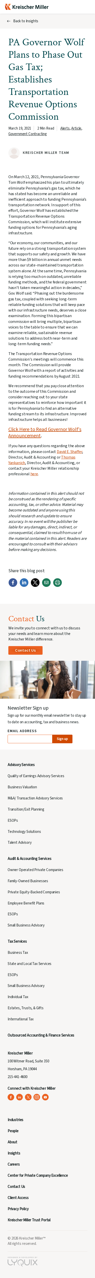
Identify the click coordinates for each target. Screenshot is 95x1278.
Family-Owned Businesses (28, 881)
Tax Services (17, 941)
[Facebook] (12, 586)
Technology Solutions (24, 831)
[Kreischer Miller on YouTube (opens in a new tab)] (45, 1097)
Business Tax (18, 952)
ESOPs (13, 820)
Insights (14, 1153)
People (13, 1131)
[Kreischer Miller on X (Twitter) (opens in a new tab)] (28, 1097)
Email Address (22, 731)
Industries (15, 1120)
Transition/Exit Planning (26, 809)
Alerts (65, 128)
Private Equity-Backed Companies (34, 892)
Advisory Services (21, 765)
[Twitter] (35, 586)
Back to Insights (25, 21)
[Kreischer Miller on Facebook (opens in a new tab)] (11, 1097)
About (12, 1142)
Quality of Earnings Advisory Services (36, 776)
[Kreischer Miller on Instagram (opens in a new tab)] (36, 1097)
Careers (14, 1164)
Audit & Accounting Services (29, 858)
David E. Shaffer (69, 452)
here (34, 474)
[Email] (46, 586)
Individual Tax (18, 997)
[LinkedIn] (24, 586)
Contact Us (25, 650)
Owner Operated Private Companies (35, 870)
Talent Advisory (19, 842)
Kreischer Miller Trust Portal (29, 1220)
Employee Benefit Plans (26, 903)
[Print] (57, 586)
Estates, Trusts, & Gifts (26, 1008)
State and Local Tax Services (29, 963)
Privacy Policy (18, 1209)
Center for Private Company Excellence (38, 1175)
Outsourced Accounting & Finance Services (41, 1035)
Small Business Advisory (26, 925)
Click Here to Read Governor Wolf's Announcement (44, 432)
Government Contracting (27, 134)
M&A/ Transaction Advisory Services (35, 798)
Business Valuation (22, 787)
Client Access (18, 1198)
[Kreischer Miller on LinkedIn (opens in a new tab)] (19, 1097)
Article (76, 128)
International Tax (21, 1019)
